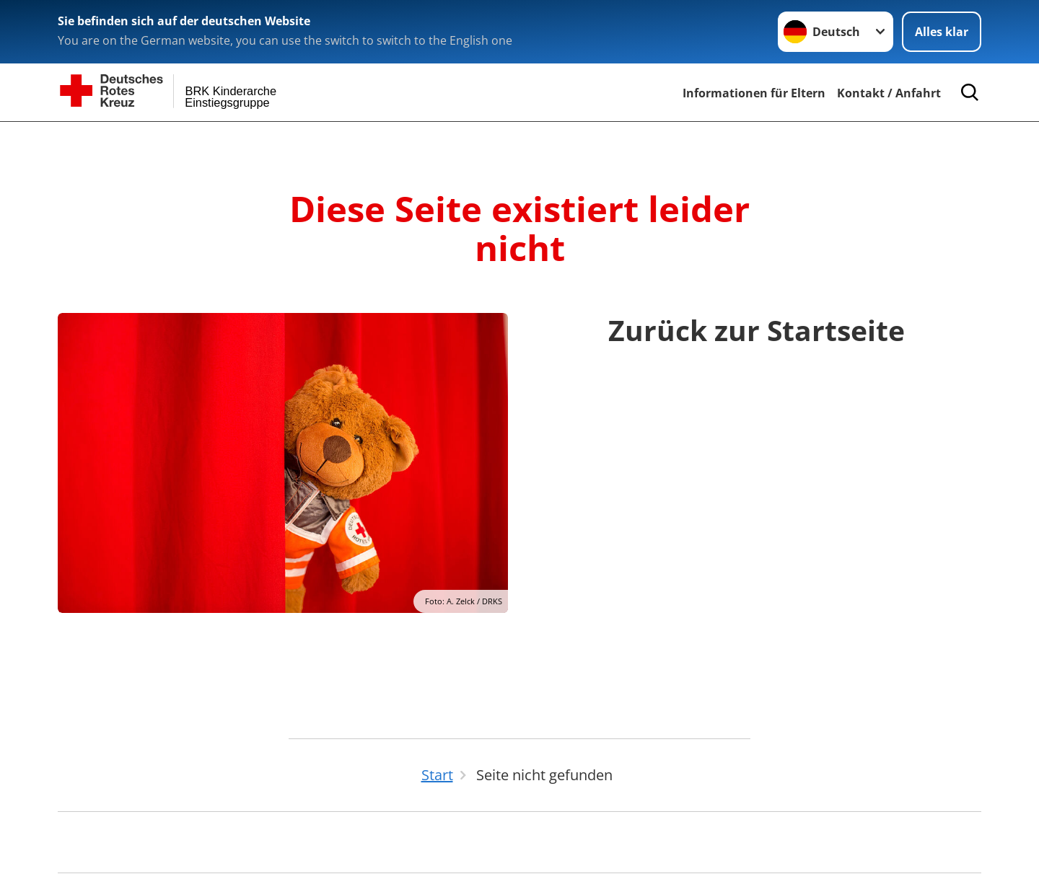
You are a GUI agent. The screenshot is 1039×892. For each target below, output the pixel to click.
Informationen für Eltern (754, 93)
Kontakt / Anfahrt (889, 93)
